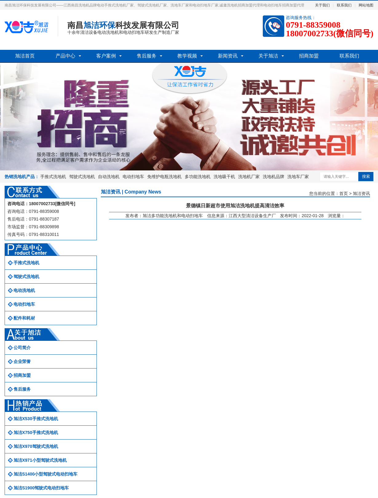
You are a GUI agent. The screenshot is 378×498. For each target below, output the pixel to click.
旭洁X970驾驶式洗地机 (36, 446)
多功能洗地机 (198, 176)
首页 (343, 193)
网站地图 (366, 5)
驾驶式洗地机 (82, 176)
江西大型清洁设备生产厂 (252, 215)
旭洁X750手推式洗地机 (36, 432)
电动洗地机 (24, 290)
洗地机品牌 (273, 176)
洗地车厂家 (298, 176)
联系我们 (344, 5)
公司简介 (22, 347)
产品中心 (65, 55)
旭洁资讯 (361, 193)
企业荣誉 (22, 361)
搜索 (366, 176)
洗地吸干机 (224, 176)
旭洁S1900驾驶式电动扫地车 (41, 487)
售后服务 (146, 55)
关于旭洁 (268, 55)
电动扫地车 (133, 176)
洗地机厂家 (249, 176)
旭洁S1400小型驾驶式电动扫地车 (45, 474)
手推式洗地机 (53, 176)
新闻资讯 (228, 55)
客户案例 (106, 55)
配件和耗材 (24, 318)
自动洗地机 (109, 176)
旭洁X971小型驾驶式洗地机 (40, 460)
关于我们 (322, 5)
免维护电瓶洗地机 (164, 176)
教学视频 (187, 55)
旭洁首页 (25, 55)
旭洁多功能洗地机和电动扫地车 (173, 215)
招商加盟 (309, 55)
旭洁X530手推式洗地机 (36, 418)
